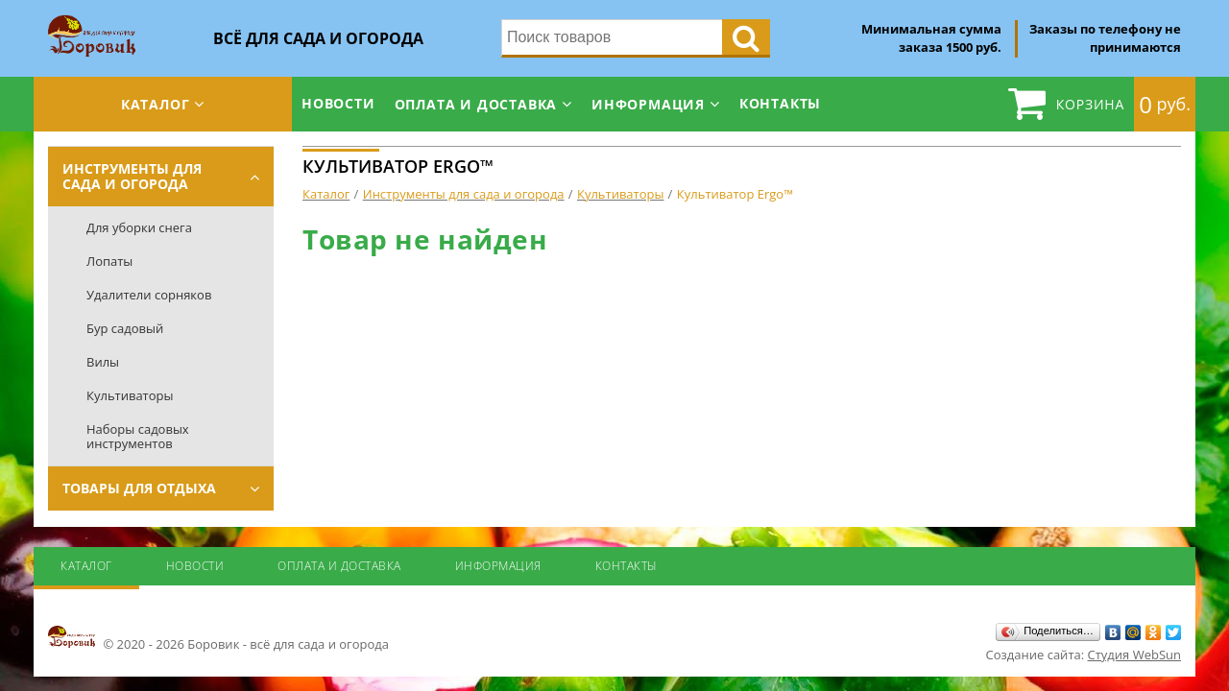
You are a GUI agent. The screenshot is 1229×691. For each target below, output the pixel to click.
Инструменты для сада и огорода (132, 176)
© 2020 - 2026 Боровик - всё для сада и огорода (218, 638)
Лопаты (109, 261)
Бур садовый (124, 328)
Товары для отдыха (139, 488)
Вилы (102, 361)
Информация (648, 104)
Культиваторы (130, 395)
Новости (338, 103)
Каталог (155, 104)
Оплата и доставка (476, 104)
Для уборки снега (139, 227)
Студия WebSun (1134, 654)
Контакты (780, 103)
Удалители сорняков (148, 294)
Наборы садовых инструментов (137, 436)
